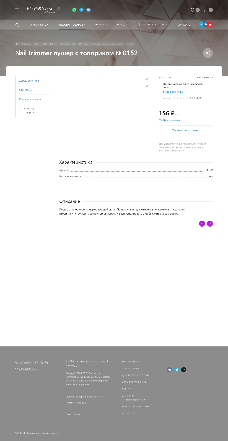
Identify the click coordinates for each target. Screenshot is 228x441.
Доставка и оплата (136, 375)
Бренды (127, 389)
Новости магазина (136, 406)
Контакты (129, 413)
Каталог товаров (134, 382)
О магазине (130, 368)
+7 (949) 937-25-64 (43, 8)
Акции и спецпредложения (135, 397)
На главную (130, 361)
